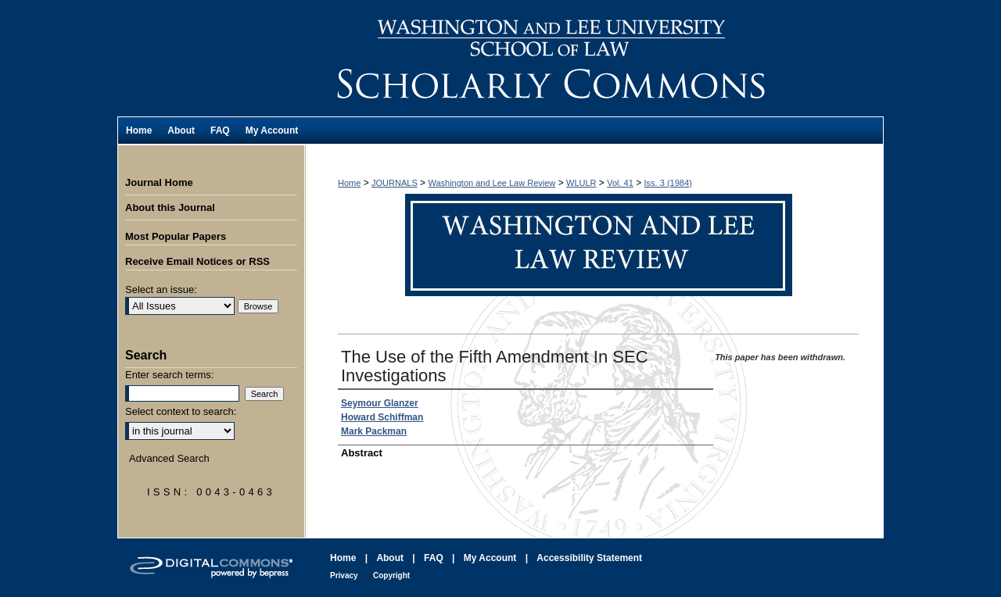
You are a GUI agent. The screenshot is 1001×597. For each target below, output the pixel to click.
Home (349, 183)
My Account (490, 557)
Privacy (344, 575)
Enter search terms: (169, 375)
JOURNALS (394, 183)
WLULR (581, 183)
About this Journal (170, 207)
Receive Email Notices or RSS (197, 261)
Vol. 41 (620, 183)
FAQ (433, 557)
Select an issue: (161, 289)
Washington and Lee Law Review (594, 58)
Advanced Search (169, 458)
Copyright (391, 575)
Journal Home (159, 182)
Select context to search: (180, 411)
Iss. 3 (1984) (668, 183)
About (390, 557)
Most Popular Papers (175, 236)
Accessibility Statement (589, 557)
